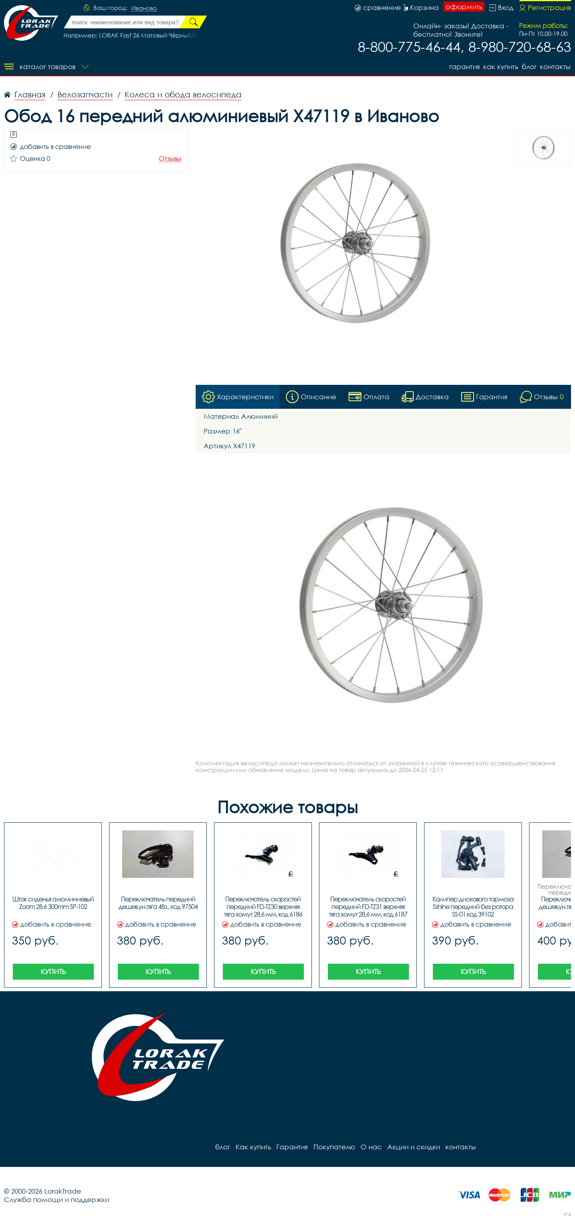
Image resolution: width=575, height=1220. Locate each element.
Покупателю (331, 1146)
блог (528, 66)
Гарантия (461, 66)
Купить (53, 971)
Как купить (498, 66)
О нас (367, 1146)
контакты (556, 66)
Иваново (144, 8)
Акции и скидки (409, 1146)
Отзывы (170, 158)
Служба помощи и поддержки (56, 1199)
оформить (464, 7)
